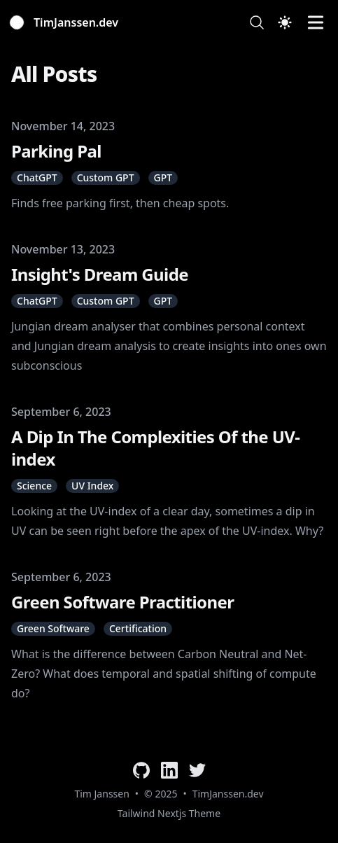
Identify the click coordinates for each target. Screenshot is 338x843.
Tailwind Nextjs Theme (169, 813)
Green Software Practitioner (122, 601)
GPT (163, 177)
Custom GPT (105, 177)
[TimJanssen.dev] (64, 22)
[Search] (256, 22)
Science (34, 485)
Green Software (53, 628)
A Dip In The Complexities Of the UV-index (155, 448)
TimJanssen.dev (228, 793)
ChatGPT (37, 177)
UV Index (92, 485)
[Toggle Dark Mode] (284, 22)
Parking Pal (56, 150)
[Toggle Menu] (315, 22)
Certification (138, 628)
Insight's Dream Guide (99, 274)
